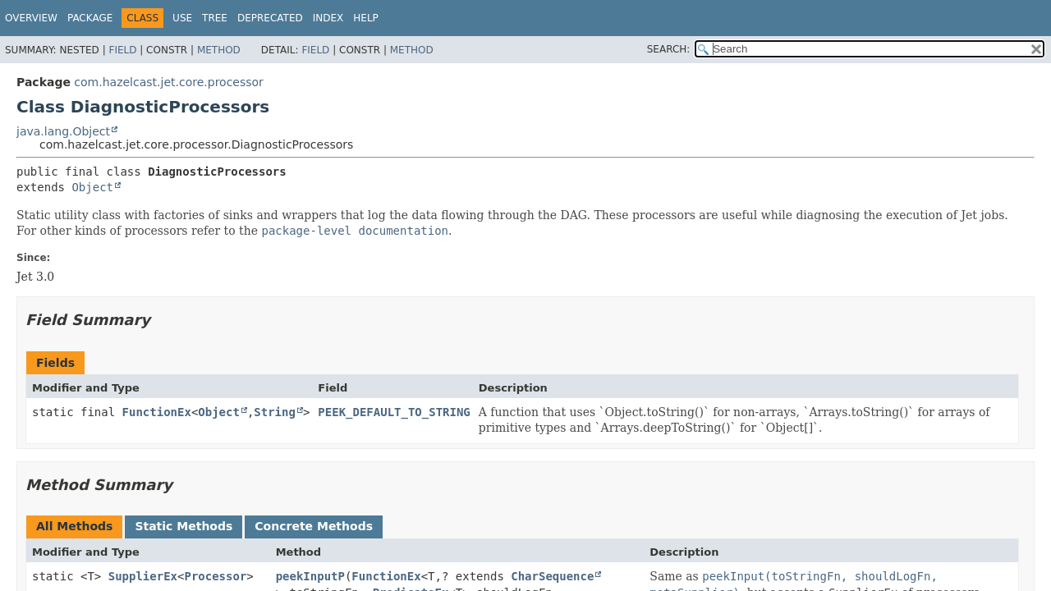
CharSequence (552, 576)
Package (89, 18)
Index (328, 18)
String (275, 412)
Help (366, 18)
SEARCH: (669, 49)
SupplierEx (142, 576)
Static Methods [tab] (183, 526)
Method (219, 50)
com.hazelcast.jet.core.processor (169, 82)
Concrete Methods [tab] (314, 526)
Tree (214, 18)
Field (122, 50)
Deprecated (270, 18)
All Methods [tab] (74, 526)
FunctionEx (156, 412)
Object (92, 187)
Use (182, 18)
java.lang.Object (63, 131)
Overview (31, 18)
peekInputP (310, 576)
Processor (215, 576)
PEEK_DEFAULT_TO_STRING (394, 412)
